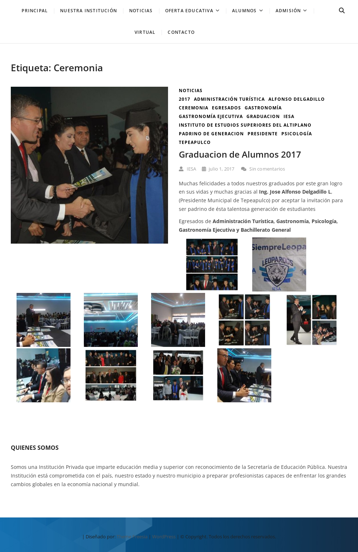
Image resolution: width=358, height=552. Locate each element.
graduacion (263, 116)
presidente (263, 134)
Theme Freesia (132, 536)
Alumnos (244, 11)
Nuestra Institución (88, 11)
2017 (184, 99)
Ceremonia (193, 108)
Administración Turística (229, 99)
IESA (187, 169)
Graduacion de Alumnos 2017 (240, 154)
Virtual (145, 32)
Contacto (181, 32)
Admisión (288, 11)
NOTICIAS (141, 11)
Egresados (226, 108)
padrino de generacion (211, 134)
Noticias (191, 90)
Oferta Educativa (189, 11)
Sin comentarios (263, 169)
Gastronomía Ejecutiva (211, 116)
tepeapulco (195, 142)
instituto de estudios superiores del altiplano (245, 125)
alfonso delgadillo (296, 99)
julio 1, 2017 (218, 169)
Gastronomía (263, 108)
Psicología (296, 134)
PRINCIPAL (35, 11)
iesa (289, 116)
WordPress (164, 536)
